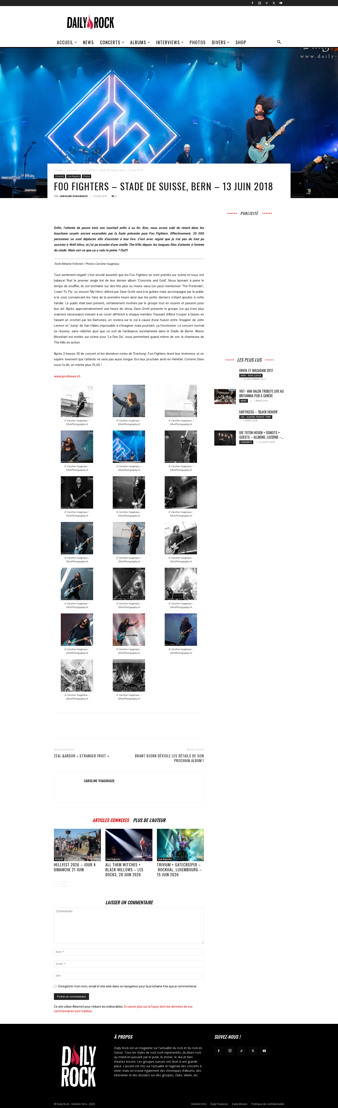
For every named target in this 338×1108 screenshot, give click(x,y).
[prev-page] (56, 884)
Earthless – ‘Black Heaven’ (258, 412)
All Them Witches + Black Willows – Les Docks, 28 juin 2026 (124, 869)
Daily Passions (219, 1104)
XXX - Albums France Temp (256, 416)
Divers (221, 42)
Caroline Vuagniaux (73, 196)
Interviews (170, 42)
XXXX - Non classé (251, 375)
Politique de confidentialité (267, 1104)
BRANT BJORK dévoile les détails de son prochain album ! (169, 758)
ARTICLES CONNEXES (110, 819)
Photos (198, 42)
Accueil (67, 42)
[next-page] (63, 884)
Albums (140, 42)
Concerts (112, 42)
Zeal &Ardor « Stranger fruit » (81, 755)
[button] (279, 43)
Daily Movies (239, 1104)
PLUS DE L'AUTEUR (149, 819)
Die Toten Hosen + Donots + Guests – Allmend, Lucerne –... (261, 435)
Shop (241, 42)
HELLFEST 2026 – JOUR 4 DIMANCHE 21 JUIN (75, 867)
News (88, 42)
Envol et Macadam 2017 (256, 370)
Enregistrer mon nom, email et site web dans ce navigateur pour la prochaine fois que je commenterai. (127, 986)
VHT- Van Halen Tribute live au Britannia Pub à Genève (261, 393)
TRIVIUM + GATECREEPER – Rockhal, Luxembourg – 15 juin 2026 (179, 869)
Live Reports (73, 176)
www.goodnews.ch (67, 376)
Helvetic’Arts (198, 1104)
